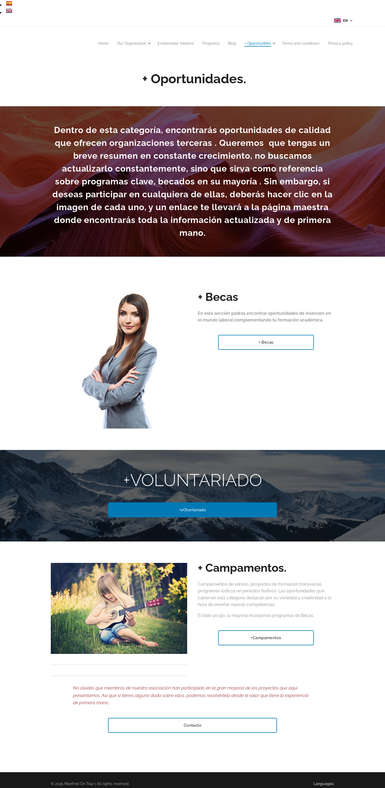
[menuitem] (86, 43)
